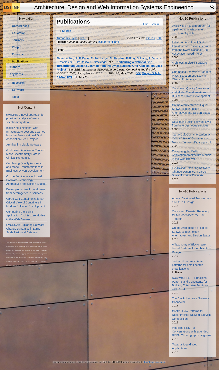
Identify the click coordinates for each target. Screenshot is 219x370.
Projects (17, 54)
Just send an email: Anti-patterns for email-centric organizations (187, 265)
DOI (138, 73)
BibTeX (150, 38)
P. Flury (130, 58)
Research (18, 82)
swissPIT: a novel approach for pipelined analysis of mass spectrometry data (25, 118)
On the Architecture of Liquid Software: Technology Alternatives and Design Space (25, 180)
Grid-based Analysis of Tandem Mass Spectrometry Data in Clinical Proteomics (25, 154)
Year (83, 38)
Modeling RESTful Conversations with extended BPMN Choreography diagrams (191, 331)
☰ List (144, 24)
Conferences (20, 26)
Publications (20, 61)
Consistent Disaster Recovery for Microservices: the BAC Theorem (190, 215)
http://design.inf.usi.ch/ (154, 362)
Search (66, 30)
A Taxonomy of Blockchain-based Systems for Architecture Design (191, 248)
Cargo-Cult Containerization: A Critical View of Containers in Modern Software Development (25, 202)
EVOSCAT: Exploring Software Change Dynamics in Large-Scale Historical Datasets (25, 228)
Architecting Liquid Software (23, 144)
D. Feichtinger (100, 58)
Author (60, 38)
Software (18, 89)
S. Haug (142, 58)
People (16, 47)
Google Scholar (151, 73)
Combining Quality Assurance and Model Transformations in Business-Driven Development (25, 167)
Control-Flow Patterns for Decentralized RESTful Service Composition (191, 315)
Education (19, 33)
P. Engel (84, 58)
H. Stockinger (98, 62)
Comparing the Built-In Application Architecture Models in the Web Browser (26, 215)
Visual (154, 24)
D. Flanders (117, 58)
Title (68, 38)
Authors (14, 67)
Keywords (16, 74)
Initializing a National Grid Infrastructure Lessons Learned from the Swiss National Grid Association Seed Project (109, 65)
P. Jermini (154, 58)
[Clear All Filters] (108, 41)
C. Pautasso (81, 62)
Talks (15, 96)
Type (74, 38)
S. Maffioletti (64, 62)
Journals (18, 40)
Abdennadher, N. (67, 58)
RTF (159, 38)
